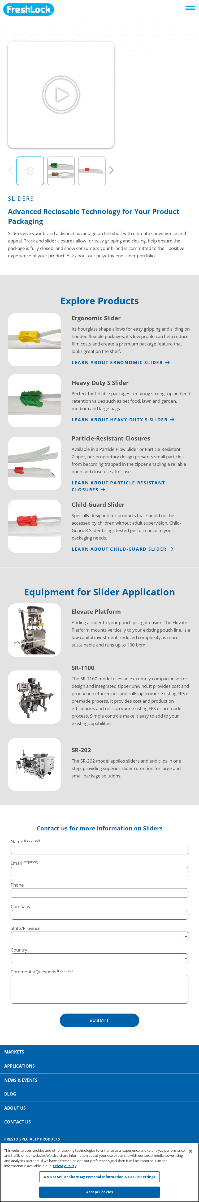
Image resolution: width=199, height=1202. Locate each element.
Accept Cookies (99, 1191)
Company (21, 906)
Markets (14, 1052)
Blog (10, 1094)
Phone (17, 885)
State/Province (26, 928)
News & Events (20, 1080)
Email (16, 863)
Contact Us (17, 1122)
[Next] (111, 170)
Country (19, 950)
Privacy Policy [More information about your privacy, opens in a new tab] (64, 1165)
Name (17, 841)
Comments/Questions (33, 972)
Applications (19, 1066)
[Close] (190, 1151)
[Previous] (10, 170)
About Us (15, 1108)
